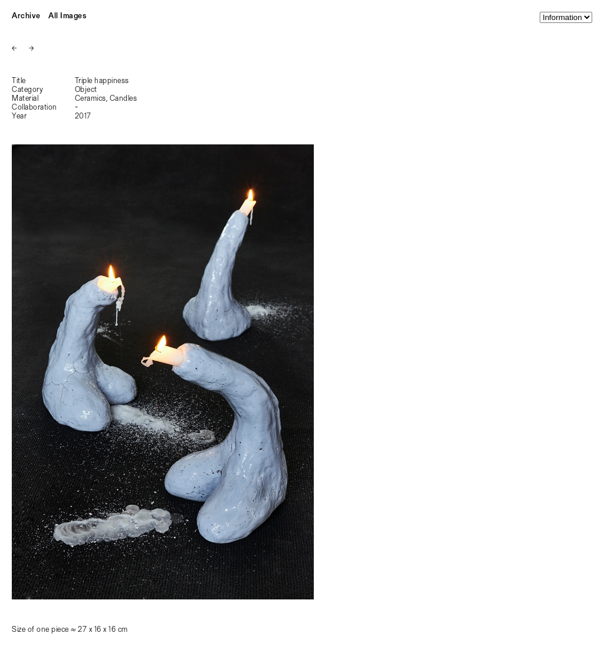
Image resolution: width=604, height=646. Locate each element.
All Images (67, 16)
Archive (26, 16)
